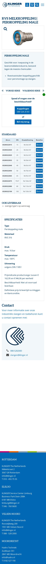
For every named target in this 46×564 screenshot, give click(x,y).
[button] (42, 5)
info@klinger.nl (9, 476)
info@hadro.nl (8, 557)
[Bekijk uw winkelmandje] (32, 5)
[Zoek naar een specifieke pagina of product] (37, 5)
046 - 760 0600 (10, 506)
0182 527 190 (9, 560)
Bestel (39, 144)
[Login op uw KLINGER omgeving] (27, 5)
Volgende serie (31, 91)
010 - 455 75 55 (10, 479)
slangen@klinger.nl (19, 355)
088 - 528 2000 (10, 533)
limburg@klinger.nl (10, 503)
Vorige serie (13, 91)
